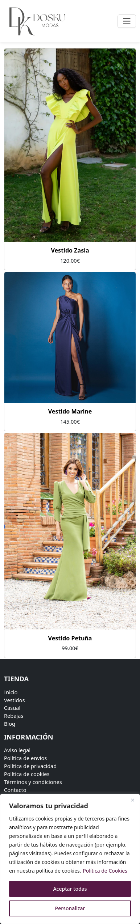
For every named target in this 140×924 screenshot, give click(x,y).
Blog (9, 723)
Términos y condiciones (33, 781)
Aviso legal (17, 750)
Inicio (10, 692)
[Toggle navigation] (127, 21)
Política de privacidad (30, 766)
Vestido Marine (70, 411)
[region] (70, 859)
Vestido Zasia (70, 250)
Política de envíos (25, 758)
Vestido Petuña (70, 638)
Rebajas (13, 715)
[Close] (132, 800)
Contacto (15, 789)
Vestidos (14, 700)
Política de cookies (27, 773)
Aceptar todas (70, 888)
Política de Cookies (105, 870)
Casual (12, 707)
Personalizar (70, 908)
